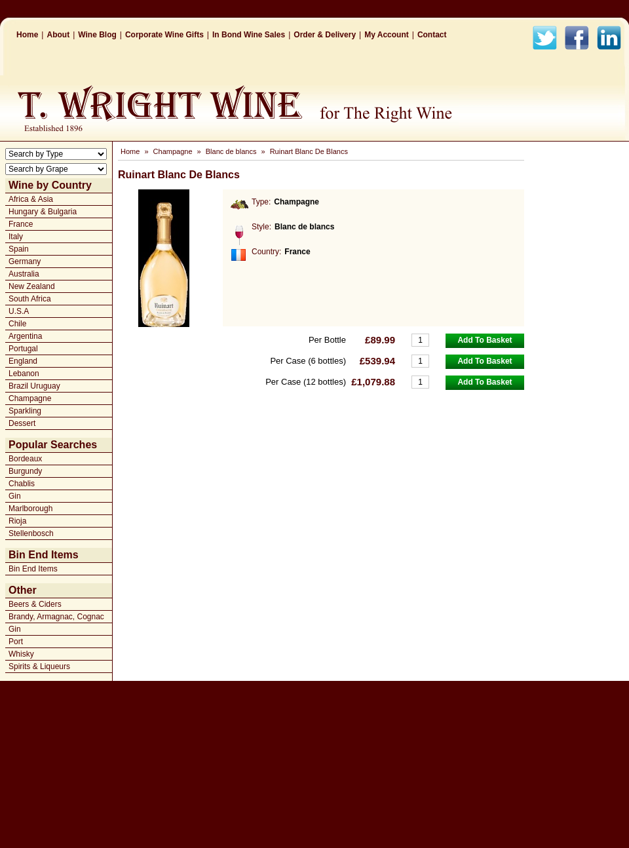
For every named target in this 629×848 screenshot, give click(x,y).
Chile (17, 323)
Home (27, 34)
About (58, 34)
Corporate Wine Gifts (164, 34)
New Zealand (32, 286)
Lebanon (24, 373)
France (21, 224)
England (23, 361)
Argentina (25, 336)
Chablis (22, 483)
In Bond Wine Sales (248, 34)
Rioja (17, 521)
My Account (386, 34)
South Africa (30, 298)
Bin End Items (33, 568)
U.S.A (19, 311)
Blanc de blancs (231, 151)
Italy (16, 236)
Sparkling (25, 410)
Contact (432, 34)
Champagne (30, 398)
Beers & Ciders (35, 604)
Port (16, 641)
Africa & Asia (31, 199)
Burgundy (25, 471)
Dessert (22, 423)
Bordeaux (25, 458)
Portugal (23, 348)
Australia (24, 274)
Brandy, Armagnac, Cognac (56, 616)
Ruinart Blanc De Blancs (309, 151)
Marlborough (30, 508)
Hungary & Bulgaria (43, 211)
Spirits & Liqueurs (39, 666)
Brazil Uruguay (34, 386)
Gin (15, 496)
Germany (25, 261)
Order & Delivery (325, 34)
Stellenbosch (31, 533)
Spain (19, 249)
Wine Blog (97, 34)
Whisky (21, 654)
